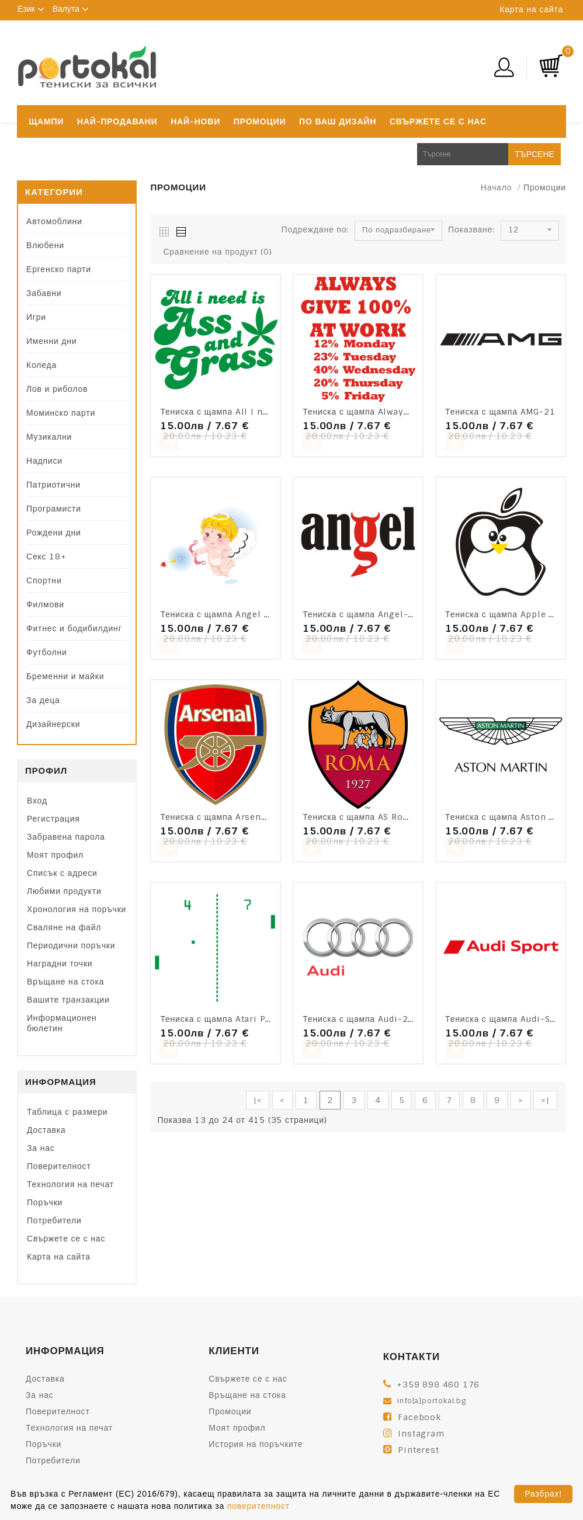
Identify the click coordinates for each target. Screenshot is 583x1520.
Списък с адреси (62, 873)
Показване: (471, 229)
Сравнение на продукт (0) (217, 251)
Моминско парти (60, 413)
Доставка (46, 1130)
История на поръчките (256, 1444)
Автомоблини (54, 221)
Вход (37, 800)
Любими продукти (64, 891)
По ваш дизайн (337, 121)
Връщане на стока (65, 981)
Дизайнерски (53, 724)
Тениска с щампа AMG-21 (500, 411)
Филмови (45, 604)
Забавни (43, 293)
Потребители (54, 1220)
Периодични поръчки (71, 945)
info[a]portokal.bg (431, 1401)
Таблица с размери (67, 1112)
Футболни (46, 652)
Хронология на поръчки (76, 909)
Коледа (41, 365)
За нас (41, 1148)
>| (545, 1100)
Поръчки (45, 1202)
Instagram (421, 1433)
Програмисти (53, 508)
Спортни (44, 580)
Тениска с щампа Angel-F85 (364, 614)
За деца (43, 700)
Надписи (44, 460)
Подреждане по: (315, 229)
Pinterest (418, 1450)
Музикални (49, 437)
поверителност (258, 1506)
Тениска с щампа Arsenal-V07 (225, 817)
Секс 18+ (46, 556)
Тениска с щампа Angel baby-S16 (233, 614)
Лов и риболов (57, 389)
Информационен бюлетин (62, 1023)
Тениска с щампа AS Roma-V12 (370, 817)
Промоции (260, 121)
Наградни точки (59, 963)
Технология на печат (70, 1184)
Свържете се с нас (438, 121)
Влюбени (45, 245)
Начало (496, 187)
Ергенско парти (58, 269)
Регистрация (53, 818)
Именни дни (51, 341)
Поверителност (59, 1166)
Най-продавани (117, 121)
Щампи (46, 121)
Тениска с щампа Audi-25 (358, 1019)
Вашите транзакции (68, 999)
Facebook (419, 1417)
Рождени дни (53, 532)
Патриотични (53, 484)
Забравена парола (66, 837)
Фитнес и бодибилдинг (74, 628)
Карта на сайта (531, 9)
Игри (36, 317)
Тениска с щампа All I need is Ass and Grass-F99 (268, 411)
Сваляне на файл (64, 927)
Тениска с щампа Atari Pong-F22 (232, 1019)
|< (258, 1100)
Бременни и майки (65, 676)
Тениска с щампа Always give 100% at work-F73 (409, 411)
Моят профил (55, 855)
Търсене (534, 154)
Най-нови (195, 121)
